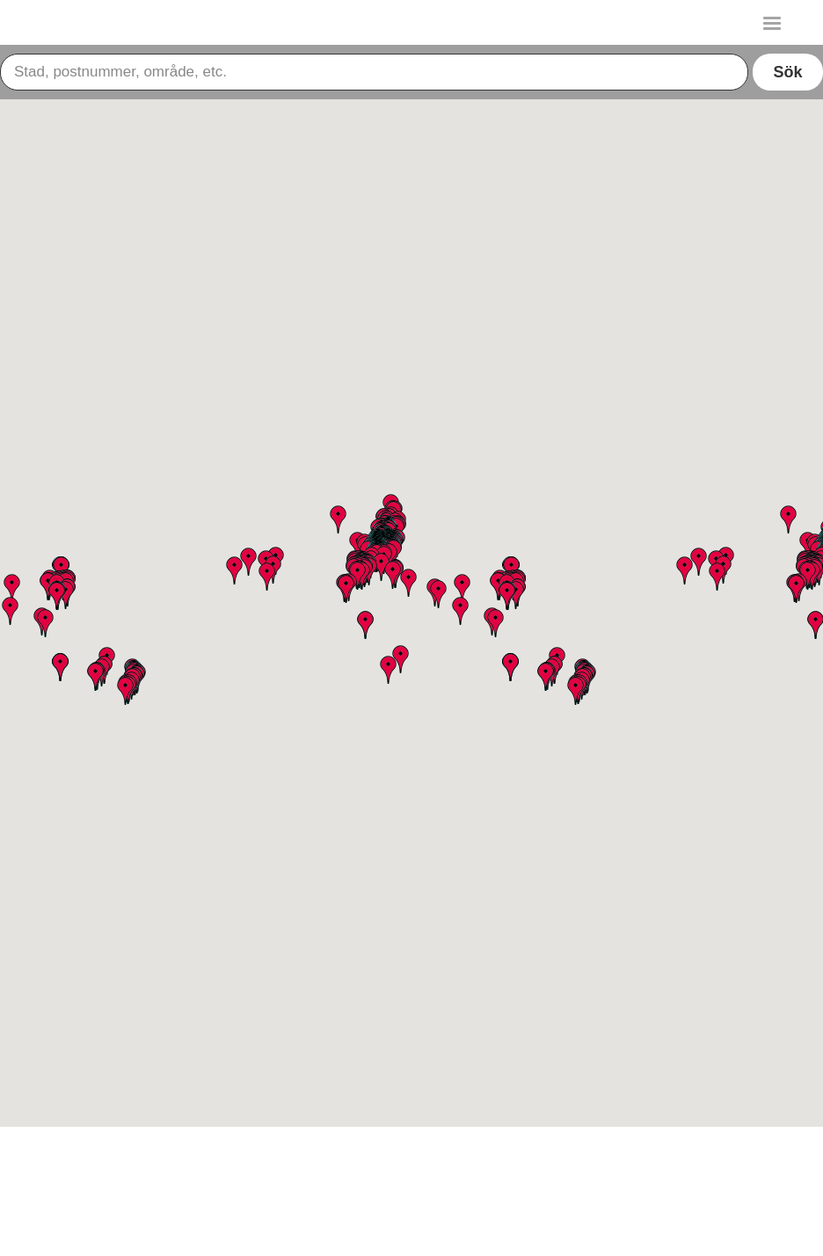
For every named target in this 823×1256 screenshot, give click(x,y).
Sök (787, 72)
